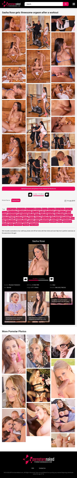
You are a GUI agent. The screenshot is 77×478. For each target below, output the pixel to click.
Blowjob (44, 209)
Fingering (62, 212)
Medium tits (68, 215)
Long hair (51, 215)
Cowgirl (5, 212)
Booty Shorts (60, 209)
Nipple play (18, 218)
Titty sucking (34, 224)
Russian (30, 221)
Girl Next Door (12, 215)
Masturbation (59, 215)
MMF (12, 218)
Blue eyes (51, 209)
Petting (32, 218)
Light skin (44, 215)
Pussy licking (65, 218)
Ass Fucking (21, 209)
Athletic (38, 209)
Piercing (38, 218)
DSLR (42, 212)
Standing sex (67, 221)
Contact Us (42, 468)
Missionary (6, 218)
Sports (60, 221)
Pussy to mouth (11, 221)
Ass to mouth (30, 209)
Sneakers (53, 221)
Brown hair (68, 209)
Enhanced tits (49, 212)
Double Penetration (25, 212)
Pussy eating (46, 218)
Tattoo (11, 224)
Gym (18, 215)
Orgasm (25, 218)
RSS (33, 468)
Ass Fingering (11, 209)
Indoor (37, 215)
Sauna (37, 221)
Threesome (18, 224)
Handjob (24, 215)
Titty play (26, 224)
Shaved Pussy (44, 221)
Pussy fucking (55, 218)
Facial (56, 212)
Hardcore (31, 215)
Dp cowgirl (35, 212)
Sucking (5, 224)
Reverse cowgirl (22, 221)
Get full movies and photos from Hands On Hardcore (38, 188)
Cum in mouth (13, 212)
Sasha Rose (16, 200)
